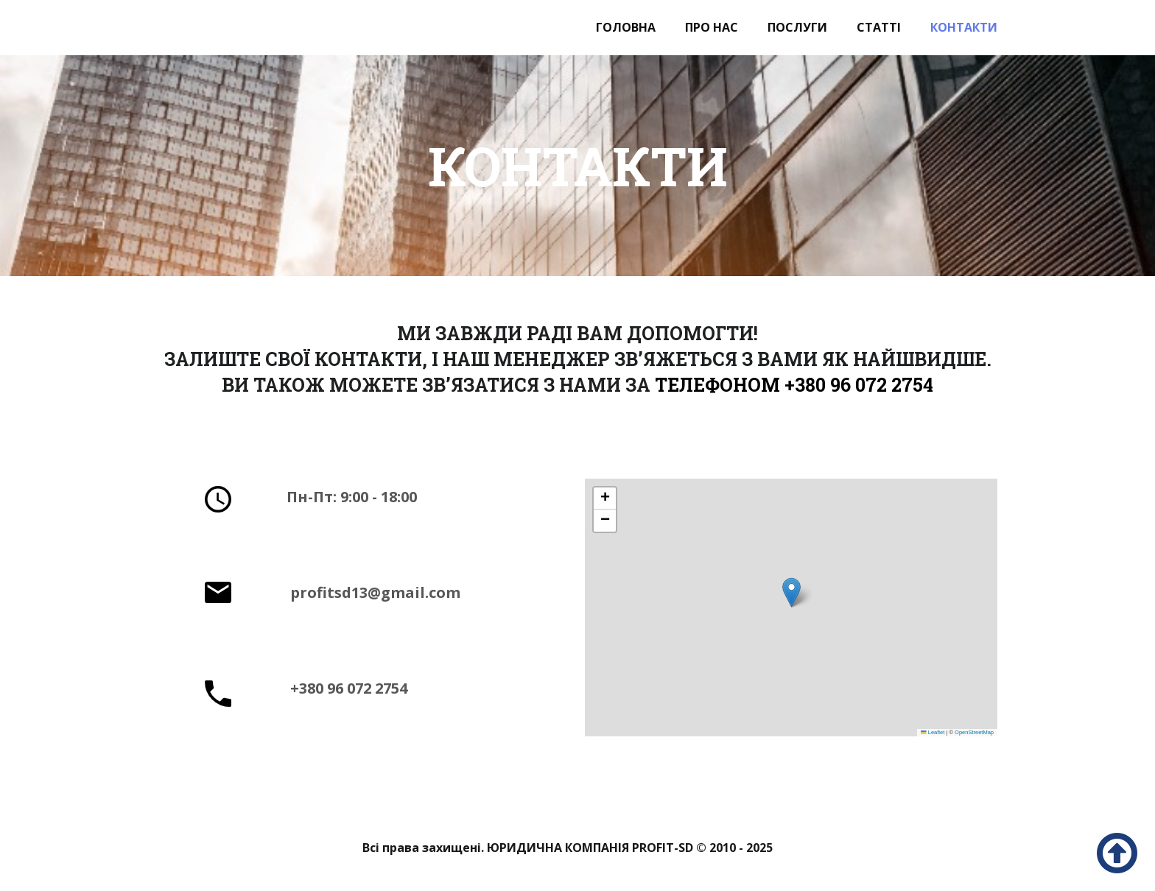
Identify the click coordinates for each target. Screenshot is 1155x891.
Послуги (797, 27)
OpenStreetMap (974, 732)
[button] (791, 592)
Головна (626, 27)
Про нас (711, 27)
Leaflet (932, 732)
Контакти (963, 27)
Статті (879, 27)
